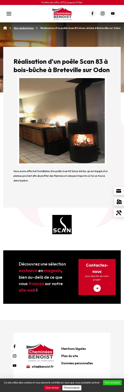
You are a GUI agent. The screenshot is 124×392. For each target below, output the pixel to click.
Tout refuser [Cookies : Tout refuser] (52, 387)
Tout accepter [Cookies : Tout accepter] (112, 382)
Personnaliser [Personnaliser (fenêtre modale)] (72, 387)
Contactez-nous (97, 277)
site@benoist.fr (40, 366)
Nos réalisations (24, 28)
